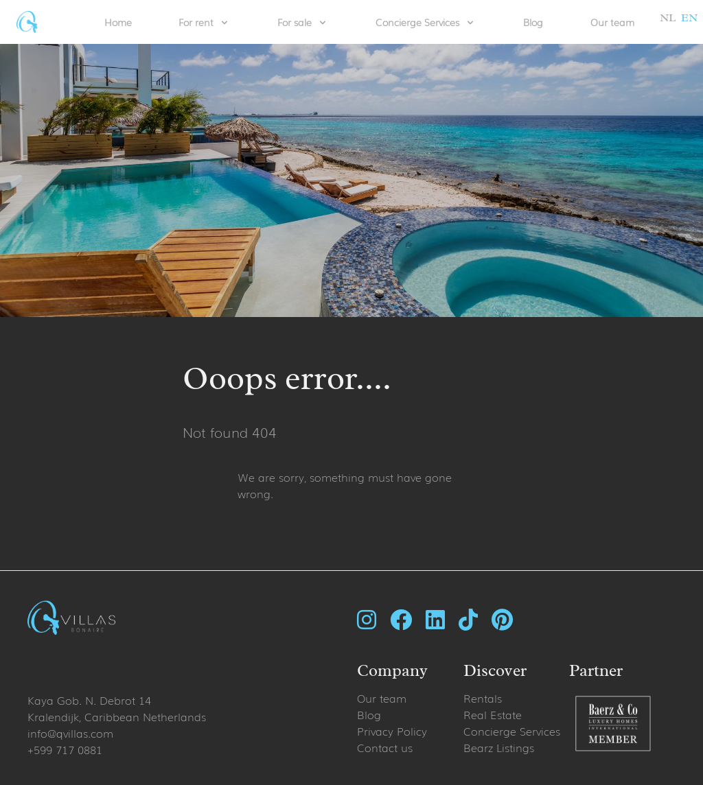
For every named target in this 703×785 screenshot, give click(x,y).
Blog (533, 22)
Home (118, 22)
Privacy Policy (392, 731)
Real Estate (492, 714)
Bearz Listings (498, 747)
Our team (612, 22)
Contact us (385, 747)
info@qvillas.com (70, 733)
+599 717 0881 (64, 749)
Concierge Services (511, 731)
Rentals (482, 698)
